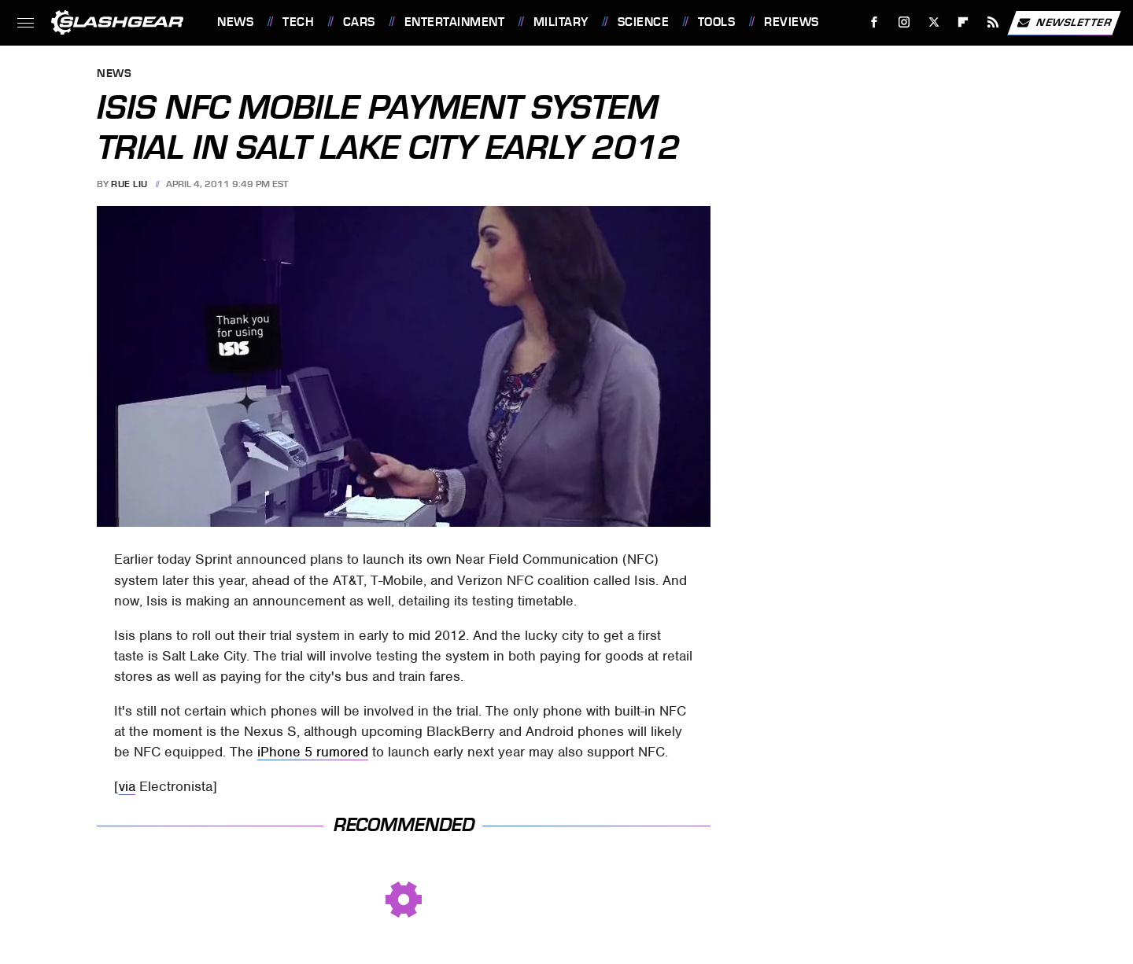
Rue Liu (129, 183)
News (235, 22)
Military (561, 22)
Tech (298, 22)
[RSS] (993, 22)
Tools (717, 22)
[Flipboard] (963, 22)
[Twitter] (933, 22)
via (127, 786)
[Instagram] (904, 22)
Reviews (791, 22)
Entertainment (454, 22)
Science (644, 22)
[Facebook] (874, 22)
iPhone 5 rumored (312, 751)
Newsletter (1063, 23)
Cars (359, 22)
